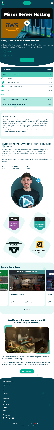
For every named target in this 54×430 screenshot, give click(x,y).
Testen (27, 3)
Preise (5, 407)
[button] (52, 3)
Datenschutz (21, 425)
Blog (4, 391)
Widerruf (34, 425)
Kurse (4, 401)
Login (4, 410)
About (4, 388)
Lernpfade (6, 404)
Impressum (6, 385)
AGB (28, 425)
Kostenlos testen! (27, 60)
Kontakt (5, 394)
